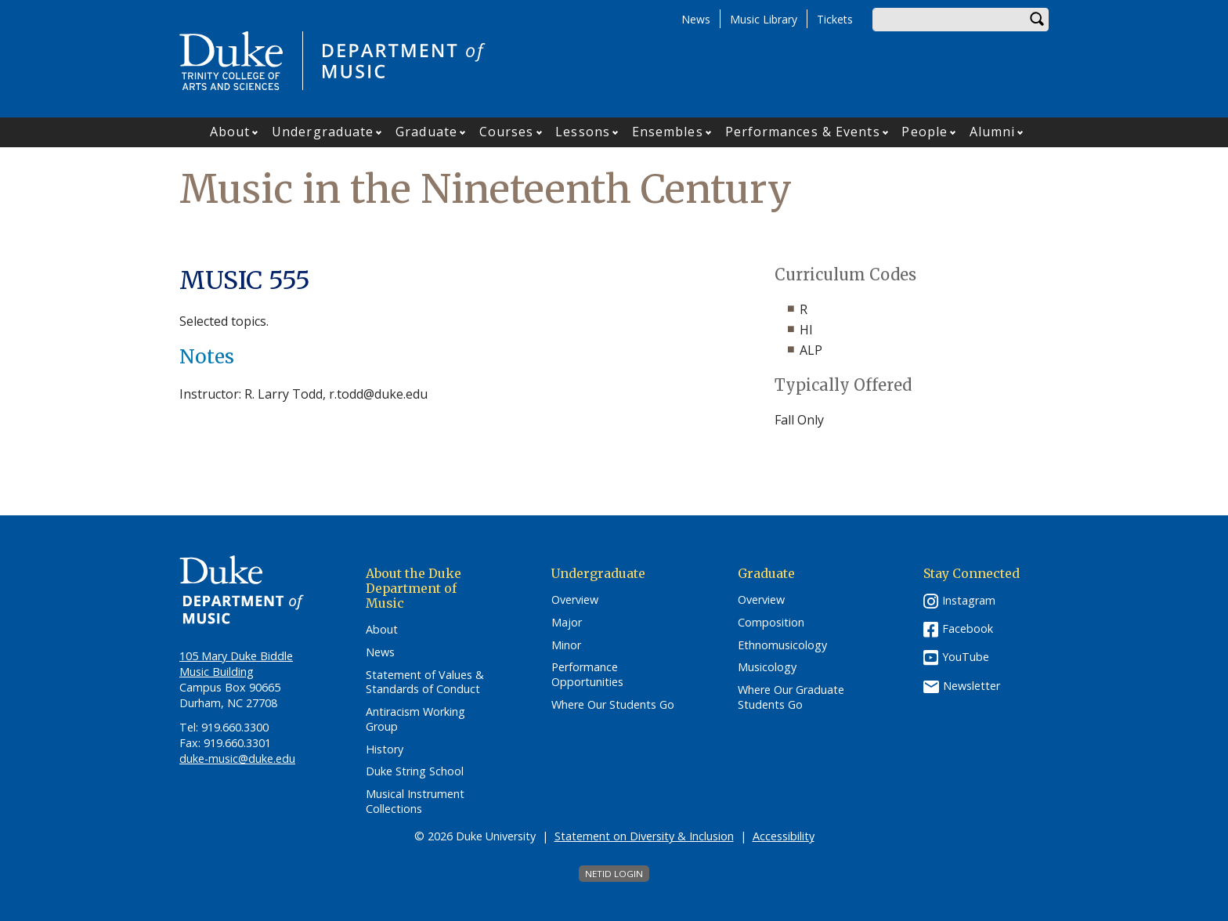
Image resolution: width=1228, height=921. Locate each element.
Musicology (767, 667)
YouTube (965, 656)
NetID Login (614, 873)
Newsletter (971, 685)
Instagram (968, 600)
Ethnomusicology (782, 645)
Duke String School (415, 771)
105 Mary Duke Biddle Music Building (236, 663)
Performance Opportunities (587, 674)
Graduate (426, 131)
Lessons (582, 131)
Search (1037, 19)
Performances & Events (802, 131)
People (924, 131)
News (695, 19)
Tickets (835, 19)
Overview (574, 600)
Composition (771, 623)
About (230, 131)
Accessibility (783, 836)
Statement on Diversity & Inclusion (644, 836)
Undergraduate (323, 131)
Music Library (763, 19)
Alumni (993, 131)
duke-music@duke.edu (237, 758)
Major (566, 623)
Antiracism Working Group (415, 719)
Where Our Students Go (612, 705)
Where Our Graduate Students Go (791, 697)
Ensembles (667, 131)
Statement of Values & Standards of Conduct (425, 682)
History (384, 749)
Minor (566, 645)
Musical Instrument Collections (415, 801)
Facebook (967, 628)
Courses (506, 131)
